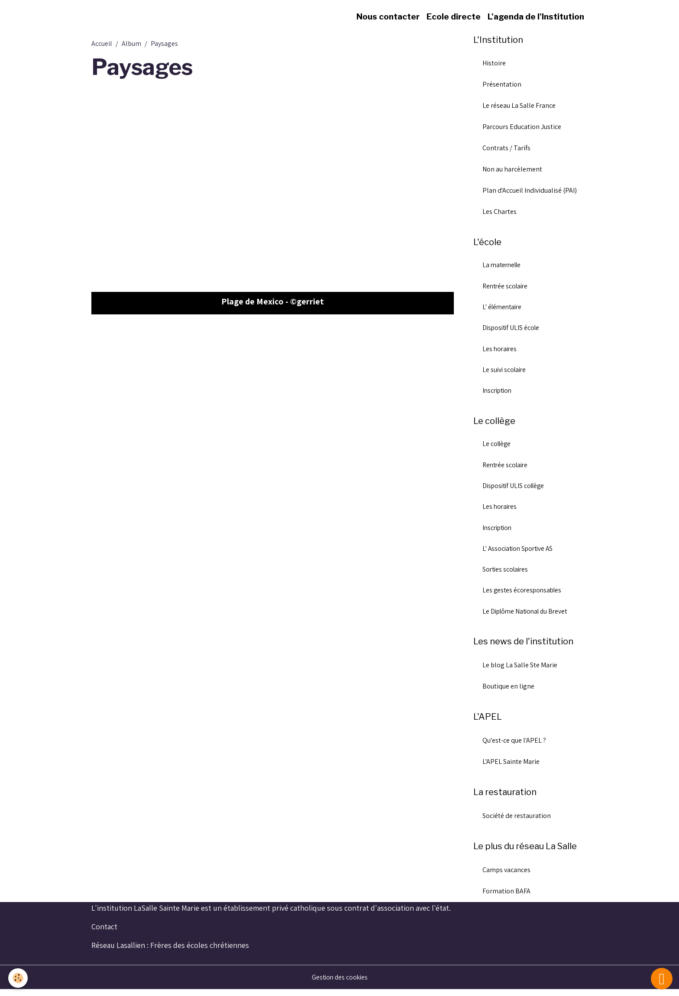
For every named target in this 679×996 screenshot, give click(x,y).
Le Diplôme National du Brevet (527, 617)
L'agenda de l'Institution (536, 16)
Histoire (494, 63)
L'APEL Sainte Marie (511, 768)
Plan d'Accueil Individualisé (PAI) (529, 190)
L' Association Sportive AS (519, 553)
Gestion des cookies (339, 983)
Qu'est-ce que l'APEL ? (514, 746)
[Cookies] (18, 978)
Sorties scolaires (506, 574)
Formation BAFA (506, 897)
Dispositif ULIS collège (515, 490)
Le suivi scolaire (505, 372)
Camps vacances (506, 876)
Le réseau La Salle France (519, 105)
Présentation (501, 84)
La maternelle (503, 266)
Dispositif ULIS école (512, 329)
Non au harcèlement (512, 169)
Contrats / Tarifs (506, 148)
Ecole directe (454, 16)
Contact (104, 933)
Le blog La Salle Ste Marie (519, 671)
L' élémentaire (503, 308)
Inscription (498, 393)
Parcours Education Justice (521, 127)
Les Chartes (499, 212)
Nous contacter (388, 16)
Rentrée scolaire (506, 287)
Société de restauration (516, 822)
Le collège (497, 447)
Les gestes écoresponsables (523, 596)
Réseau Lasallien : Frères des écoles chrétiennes (170, 952)
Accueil (101, 43)
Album (131, 43)
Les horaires (500, 351)
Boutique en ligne (508, 692)
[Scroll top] (662, 979)
